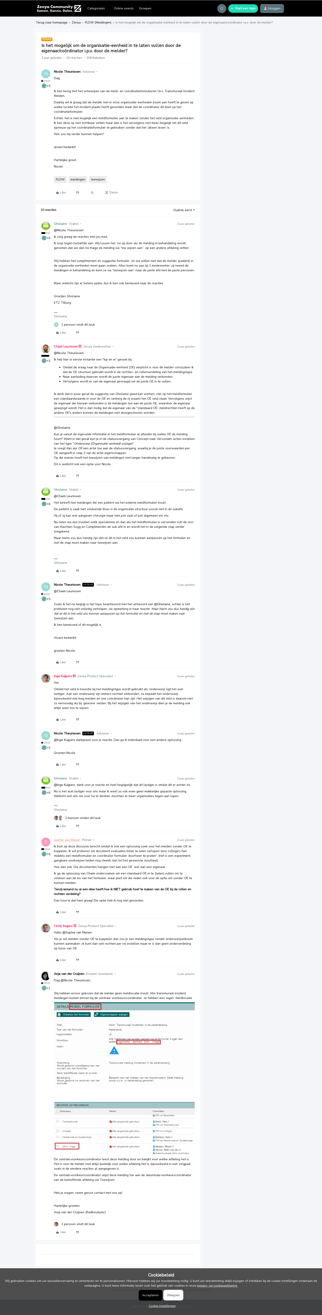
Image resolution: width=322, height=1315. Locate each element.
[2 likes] (77, 818)
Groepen (145, 8)
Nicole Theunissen (67, 72)
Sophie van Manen (67, 840)
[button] (243, 8)
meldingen (77, 179)
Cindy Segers (63, 926)
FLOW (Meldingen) (98, 22)
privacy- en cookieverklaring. (217, 1285)
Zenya (76, 22)
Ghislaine (60, 224)
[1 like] (74, 324)
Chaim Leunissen (66, 346)
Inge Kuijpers (63, 676)
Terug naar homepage (52, 22)
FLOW (60, 179)
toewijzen (98, 179)
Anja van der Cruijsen (69, 974)
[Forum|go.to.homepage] (59, 8)
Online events (124, 8)
